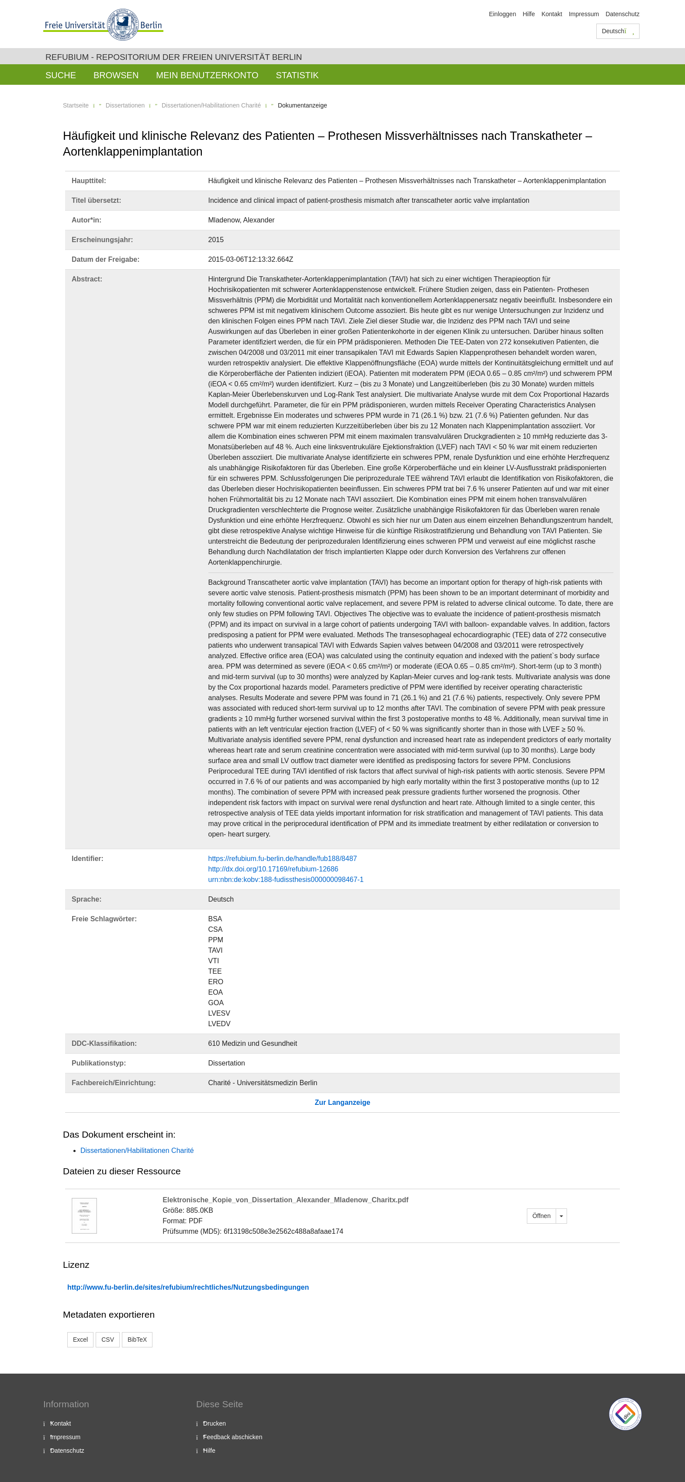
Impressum (584, 13)
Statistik (297, 75)
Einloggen (502, 13)
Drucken (214, 1423)
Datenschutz (622, 13)
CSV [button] (107, 1339)
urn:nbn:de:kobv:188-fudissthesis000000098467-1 (286, 879)
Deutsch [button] (618, 31)
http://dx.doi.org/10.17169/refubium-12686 (273, 869)
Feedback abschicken (232, 1436)
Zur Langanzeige (342, 1102)
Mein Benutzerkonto (207, 75)
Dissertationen (125, 105)
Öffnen (542, 1215)
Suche (60, 75)
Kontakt (551, 13)
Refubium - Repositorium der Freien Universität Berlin (173, 57)
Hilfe (528, 13)
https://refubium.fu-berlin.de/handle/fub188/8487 (282, 858)
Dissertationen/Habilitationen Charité (211, 105)
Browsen (115, 75)
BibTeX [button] (137, 1339)
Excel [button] (80, 1339)
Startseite (76, 105)
